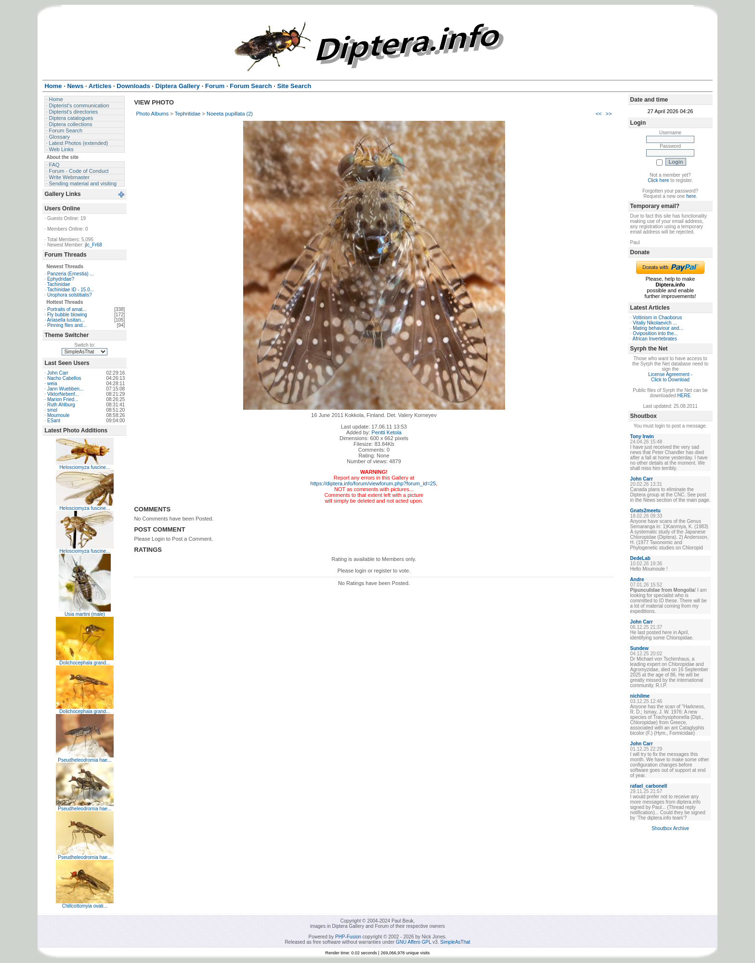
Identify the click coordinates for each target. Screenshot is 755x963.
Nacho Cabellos (64, 378)
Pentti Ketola (387, 432)
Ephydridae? (60, 279)
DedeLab (640, 558)
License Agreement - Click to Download (670, 377)
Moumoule (58, 415)
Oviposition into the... (655, 333)
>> (609, 114)
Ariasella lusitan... (65, 320)
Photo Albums (152, 114)
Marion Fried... (62, 399)
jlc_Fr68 (93, 244)
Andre (637, 579)
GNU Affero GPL (413, 942)
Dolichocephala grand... (84, 662)
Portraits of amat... (67, 309)
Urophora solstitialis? (69, 295)
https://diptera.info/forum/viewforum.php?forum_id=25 (373, 483)
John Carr (57, 373)
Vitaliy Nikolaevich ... (655, 322)
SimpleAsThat (455, 942)
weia (52, 383)
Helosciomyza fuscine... (84, 467)
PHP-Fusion (348, 936)
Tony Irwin (642, 436)
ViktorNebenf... (63, 394)
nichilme (640, 696)
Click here (658, 180)
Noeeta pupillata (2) (230, 114)
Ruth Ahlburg (61, 404)
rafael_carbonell (648, 786)
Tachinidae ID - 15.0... (70, 289)
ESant (53, 420)
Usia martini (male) (85, 614)
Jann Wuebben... (65, 388)
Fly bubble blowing (67, 314)
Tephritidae (188, 114)
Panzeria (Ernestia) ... (70, 273)
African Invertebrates (655, 338)
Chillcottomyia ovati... (84, 906)
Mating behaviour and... (658, 328)
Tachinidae (58, 284)
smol (52, 410)
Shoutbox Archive (670, 828)
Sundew (639, 648)
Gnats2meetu (645, 510)
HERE (684, 395)
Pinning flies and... (67, 325)
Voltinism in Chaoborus (657, 317)
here (691, 196)
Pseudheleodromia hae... (84, 760)
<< (599, 114)
